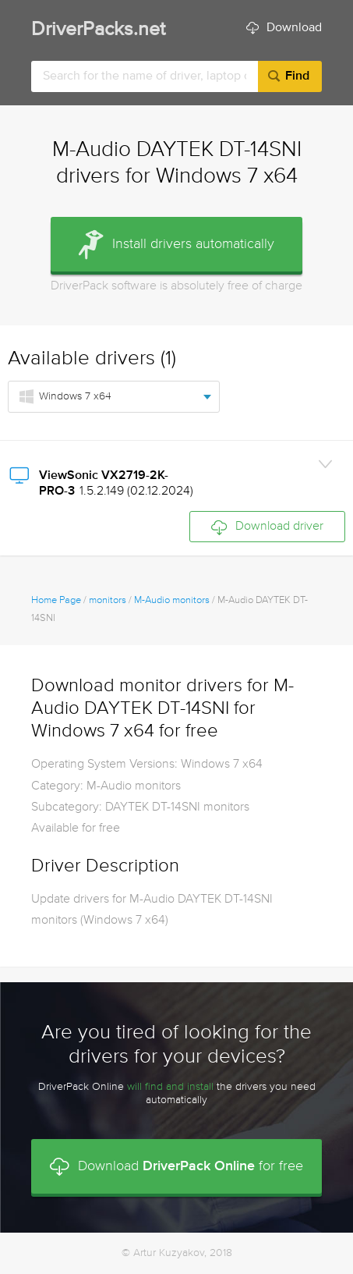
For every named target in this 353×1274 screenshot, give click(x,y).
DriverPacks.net (98, 30)
